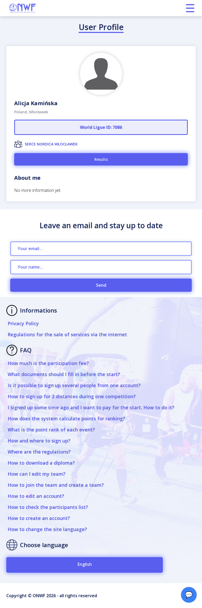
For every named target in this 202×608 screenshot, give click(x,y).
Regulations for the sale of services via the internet (67, 334)
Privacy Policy (23, 323)
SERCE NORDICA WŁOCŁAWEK (51, 144)
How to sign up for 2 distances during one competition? (72, 396)
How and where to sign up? (39, 440)
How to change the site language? (47, 529)
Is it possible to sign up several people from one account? (74, 385)
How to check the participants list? (48, 507)
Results (101, 159)
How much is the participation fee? (48, 363)
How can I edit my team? (36, 474)
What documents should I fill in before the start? (64, 374)
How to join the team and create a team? (56, 485)
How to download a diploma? (41, 463)
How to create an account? (39, 518)
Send (101, 285)
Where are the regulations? (39, 452)
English (85, 564)
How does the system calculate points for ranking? (66, 418)
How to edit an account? (36, 496)
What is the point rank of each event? (51, 429)
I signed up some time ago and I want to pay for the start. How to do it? (91, 407)
